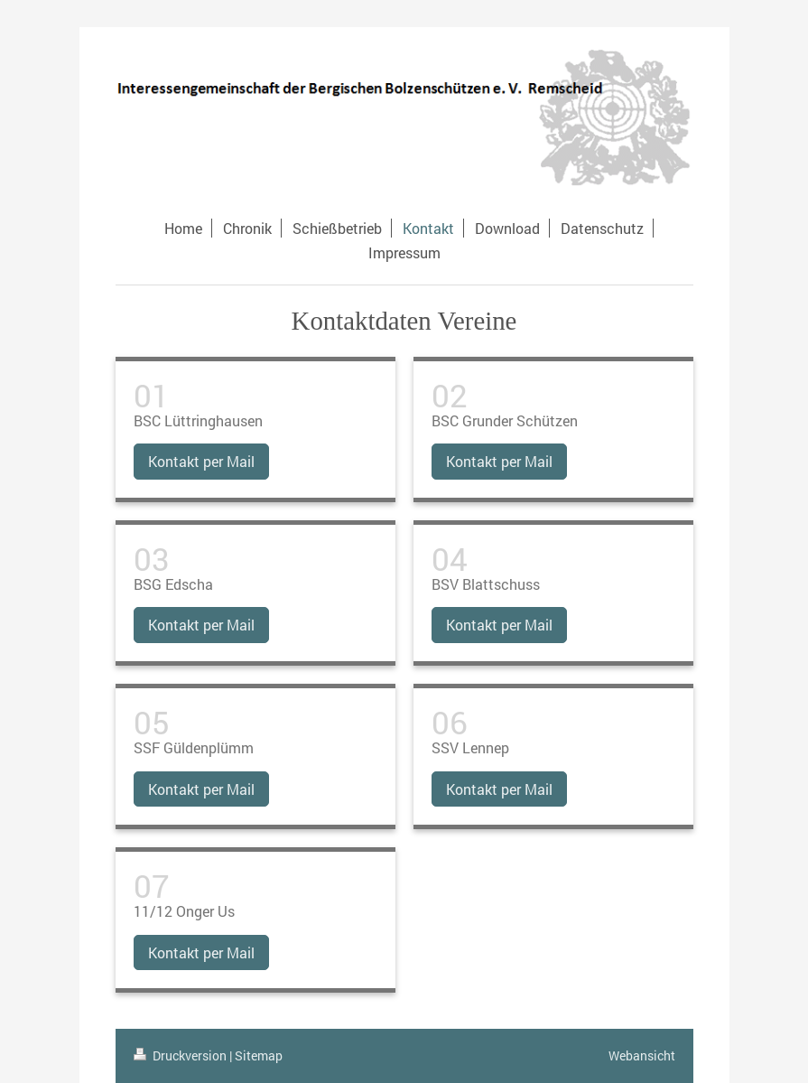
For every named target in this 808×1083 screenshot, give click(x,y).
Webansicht (641, 1055)
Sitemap (259, 1055)
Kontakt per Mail (201, 461)
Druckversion (181, 1055)
